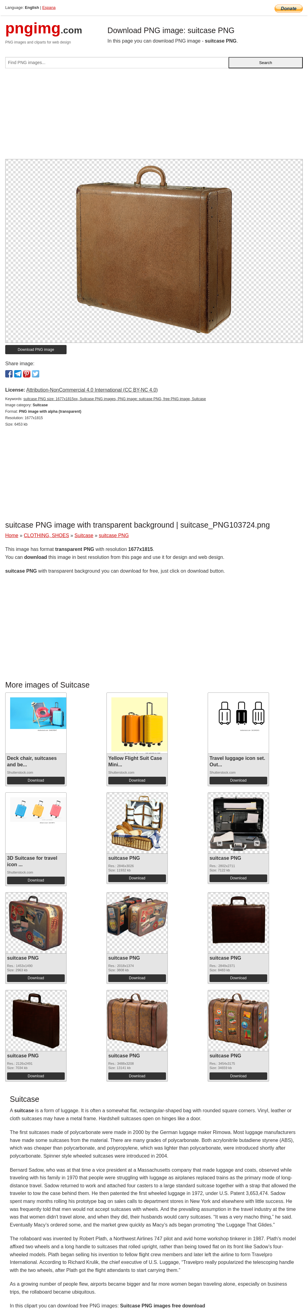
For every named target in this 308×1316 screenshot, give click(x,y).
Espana (49, 7)
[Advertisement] (154, 116)
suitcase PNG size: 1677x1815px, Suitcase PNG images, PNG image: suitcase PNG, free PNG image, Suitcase (114, 399)
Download (36, 780)
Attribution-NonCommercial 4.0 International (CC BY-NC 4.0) (92, 390)
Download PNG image (36, 349)
